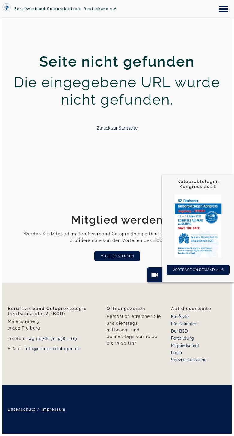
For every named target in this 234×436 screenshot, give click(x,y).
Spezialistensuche (188, 359)
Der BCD (179, 331)
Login (176, 352)
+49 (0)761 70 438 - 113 (52, 338)
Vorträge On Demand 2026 (198, 270)
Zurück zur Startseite (117, 128)
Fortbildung (182, 338)
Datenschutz (22, 409)
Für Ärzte (180, 316)
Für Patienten (184, 323)
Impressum (54, 409)
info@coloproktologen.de (53, 348)
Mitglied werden (117, 256)
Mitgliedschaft (185, 345)
